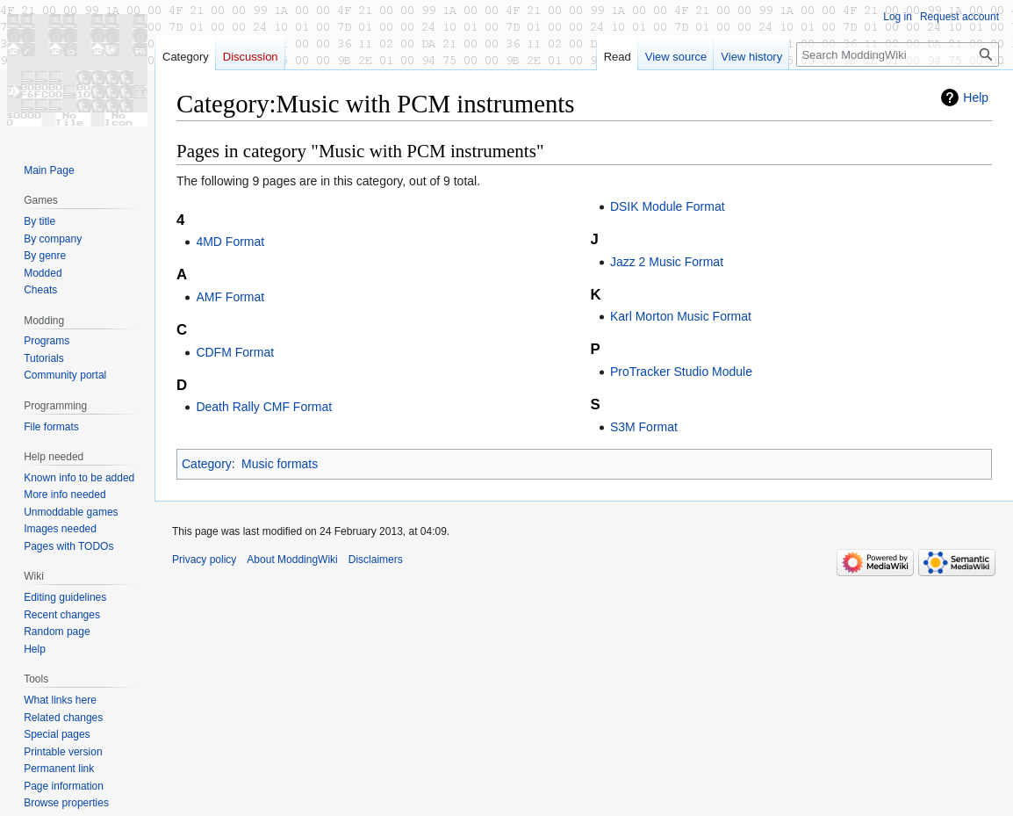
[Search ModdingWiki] (897, 54)
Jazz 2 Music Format (666, 262)
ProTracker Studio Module (681, 372)
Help (975, 97)
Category (207, 464)
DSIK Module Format (667, 206)
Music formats (279, 464)
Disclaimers (375, 559)
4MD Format (230, 242)
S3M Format (644, 427)
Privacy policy (204, 559)
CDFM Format (235, 352)
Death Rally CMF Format (264, 407)
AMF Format (230, 297)
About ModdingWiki (292, 559)
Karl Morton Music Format (680, 316)
